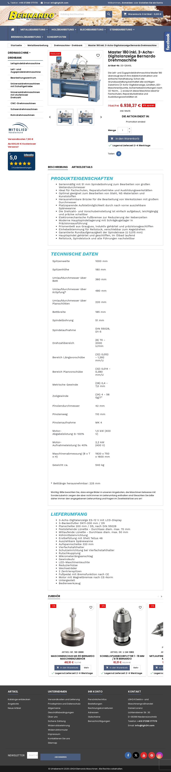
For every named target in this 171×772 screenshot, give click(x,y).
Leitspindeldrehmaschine (25, 63)
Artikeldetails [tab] (82, 167)
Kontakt (134, 691)
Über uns (53, 716)
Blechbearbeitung (92, 29)
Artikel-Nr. (114, 65)
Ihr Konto (95, 691)
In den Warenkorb (125, 139)
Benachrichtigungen (99, 721)
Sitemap (52, 742)
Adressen (93, 712)
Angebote (13, 703)
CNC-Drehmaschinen (23, 103)
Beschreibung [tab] (58, 167)
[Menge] (123, 130)
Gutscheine (94, 716)
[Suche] (85, 14)
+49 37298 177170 (28, 2)
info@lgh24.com (59, 2)
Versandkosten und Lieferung (64, 699)
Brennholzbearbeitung (26, 37)
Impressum (54, 734)
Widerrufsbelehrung (59, 725)
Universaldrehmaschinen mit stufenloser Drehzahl (25, 95)
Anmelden (127, 2)
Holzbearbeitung (63, 29)
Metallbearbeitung (33, 29)
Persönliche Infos (97, 699)
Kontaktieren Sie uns (59, 738)
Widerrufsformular (58, 729)
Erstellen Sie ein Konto (151, 2)
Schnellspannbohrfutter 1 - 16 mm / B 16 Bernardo (122, 657)
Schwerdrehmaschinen (24, 109)
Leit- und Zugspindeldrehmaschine (26, 71)
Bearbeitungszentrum (23, 77)
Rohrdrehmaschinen (23, 115)
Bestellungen (95, 703)
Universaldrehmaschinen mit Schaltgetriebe (25, 85)
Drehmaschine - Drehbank (19, 55)
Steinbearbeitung (121, 29)
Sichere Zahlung (57, 721)
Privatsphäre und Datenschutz (64, 703)
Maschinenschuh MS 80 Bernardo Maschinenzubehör (73, 657)
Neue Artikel (14, 708)
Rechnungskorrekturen (100, 708)
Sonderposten (56, 37)
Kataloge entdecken (19, 699)
